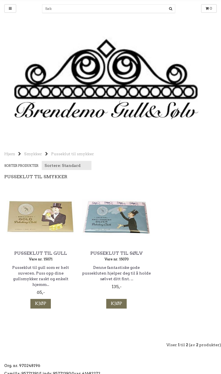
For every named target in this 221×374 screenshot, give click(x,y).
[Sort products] (66, 165)
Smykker (33, 154)
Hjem (9, 154)
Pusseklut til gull (38, 253)
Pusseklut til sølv (110, 253)
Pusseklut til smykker (72, 154)
